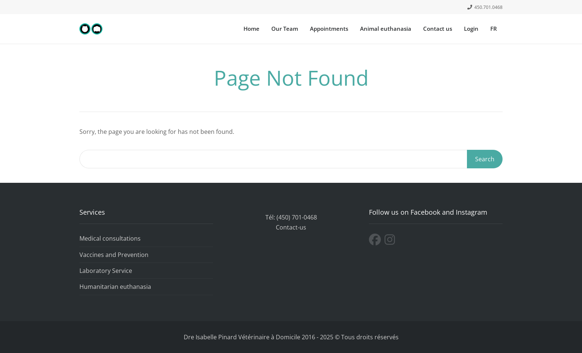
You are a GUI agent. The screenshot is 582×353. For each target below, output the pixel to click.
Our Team (284, 28)
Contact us (437, 28)
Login (471, 28)
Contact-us (291, 227)
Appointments (329, 28)
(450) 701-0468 (297, 217)
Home (251, 28)
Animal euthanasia (385, 28)
